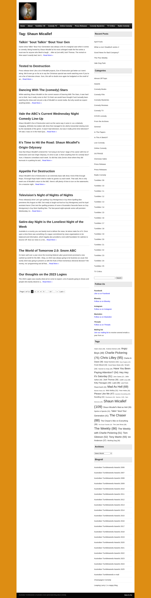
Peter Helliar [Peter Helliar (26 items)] (124, 390)
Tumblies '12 (99, 196)
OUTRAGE (98, 153)
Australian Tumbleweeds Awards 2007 (109, 473)
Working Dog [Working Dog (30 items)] (113, 440)
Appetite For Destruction (37, 171)
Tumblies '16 (99, 218)
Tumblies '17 (99, 223)
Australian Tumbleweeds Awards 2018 (109, 532)
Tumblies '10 (99, 186)
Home (22, 26)
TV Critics (111, 26)
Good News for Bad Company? (106, 52)
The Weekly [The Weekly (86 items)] (105, 428)
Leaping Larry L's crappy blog (106, 585)
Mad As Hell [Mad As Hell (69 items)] (117, 386)
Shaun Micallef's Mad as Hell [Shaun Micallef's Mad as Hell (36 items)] (117, 407)
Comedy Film (99, 94)
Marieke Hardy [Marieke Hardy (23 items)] (99, 390)
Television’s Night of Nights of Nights (46, 195)
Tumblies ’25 (40, 26)
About (30, 26)
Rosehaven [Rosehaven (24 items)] (110, 397)
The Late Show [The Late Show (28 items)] (119, 424)
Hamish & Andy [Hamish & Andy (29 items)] (105, 369)
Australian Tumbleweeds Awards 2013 (109, 505)
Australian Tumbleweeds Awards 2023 (109, 558)
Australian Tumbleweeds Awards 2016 (109, 521)
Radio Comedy (123, 26)
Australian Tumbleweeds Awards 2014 (109, 510)
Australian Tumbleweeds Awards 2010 (109, 489)
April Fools (98, 42)
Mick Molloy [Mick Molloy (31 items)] (112, 390)
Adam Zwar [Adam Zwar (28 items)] (99, 349)
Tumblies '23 (99, 255)
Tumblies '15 (99, 212)
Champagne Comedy (102, 580)
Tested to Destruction (34, 66)
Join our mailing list (101, 332)
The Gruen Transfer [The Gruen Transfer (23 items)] (105, 424)
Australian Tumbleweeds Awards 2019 (109, 537)
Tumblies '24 (99, 261)
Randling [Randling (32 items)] (99, 397)
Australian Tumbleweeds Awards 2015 (109, 516)
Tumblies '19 (99, 234)
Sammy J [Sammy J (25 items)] (120, 397)
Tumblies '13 (99, 202)
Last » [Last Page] (62, 292)
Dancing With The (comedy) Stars (43, 90)
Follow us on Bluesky (102, 301)
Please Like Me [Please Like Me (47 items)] (104, 393)
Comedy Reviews (101, 105)
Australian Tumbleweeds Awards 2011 (109, 494)
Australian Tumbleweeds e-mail (106, 575)
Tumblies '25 (99, 266)
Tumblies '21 (99, 245)
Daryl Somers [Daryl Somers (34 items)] (111, 362)
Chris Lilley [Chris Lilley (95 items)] (111, 358)
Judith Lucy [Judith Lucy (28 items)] (125, 380)
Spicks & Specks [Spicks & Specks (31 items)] (102, 411)
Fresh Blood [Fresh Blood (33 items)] (100, 365)
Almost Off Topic (100, 78)
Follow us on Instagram (103, 309)
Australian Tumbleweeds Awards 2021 (109, 548)
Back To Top (128, 595)
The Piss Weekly (100, 58)
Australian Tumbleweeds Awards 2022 (109, 553)
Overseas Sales (100, 159)
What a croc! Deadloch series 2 (106, 47)
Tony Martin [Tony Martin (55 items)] (118, 436)
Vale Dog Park (100, 63)
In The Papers (99, 132)
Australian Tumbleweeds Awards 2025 (109, 569)
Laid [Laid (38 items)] (116, 383)
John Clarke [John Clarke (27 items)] (118, 376)
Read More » (48, 55)
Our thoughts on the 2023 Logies (43, 274)
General (97, 127)
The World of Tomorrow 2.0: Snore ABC (47, 250)
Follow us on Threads (102, 325)
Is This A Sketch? (101, 137)
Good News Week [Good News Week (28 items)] (116, 365)
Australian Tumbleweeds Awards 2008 (109, 478)
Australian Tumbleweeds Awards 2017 (109, 526)
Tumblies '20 (99, 239)
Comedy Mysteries (97, 26)
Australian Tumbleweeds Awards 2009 (109, 483)
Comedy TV (52, 26)
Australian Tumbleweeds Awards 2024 (109, 564)
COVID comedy (100, 116)
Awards (97, 84)
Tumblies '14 (99, 207)
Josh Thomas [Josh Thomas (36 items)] (110, 380)
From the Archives (101, 121)
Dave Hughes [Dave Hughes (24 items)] (125, 362)
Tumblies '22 (99, 250)
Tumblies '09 (99, 180)
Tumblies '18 (99, 228)
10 (50, 292)
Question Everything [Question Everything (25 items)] (122, 394)
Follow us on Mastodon (103, 317)
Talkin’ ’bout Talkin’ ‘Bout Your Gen (44, 42)
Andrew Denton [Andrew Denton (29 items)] (113, 349)
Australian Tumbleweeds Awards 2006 (109, 467)
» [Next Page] (57, 292)
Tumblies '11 (99, 191)
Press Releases (81, 26)
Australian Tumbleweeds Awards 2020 (109, 542)
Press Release (100, 164)
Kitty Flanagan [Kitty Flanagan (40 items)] (102, 383)
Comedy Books (100, 89)
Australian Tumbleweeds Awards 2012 (109, 500)
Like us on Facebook (102, 293)
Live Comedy (99, 143)
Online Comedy (66, 26)
